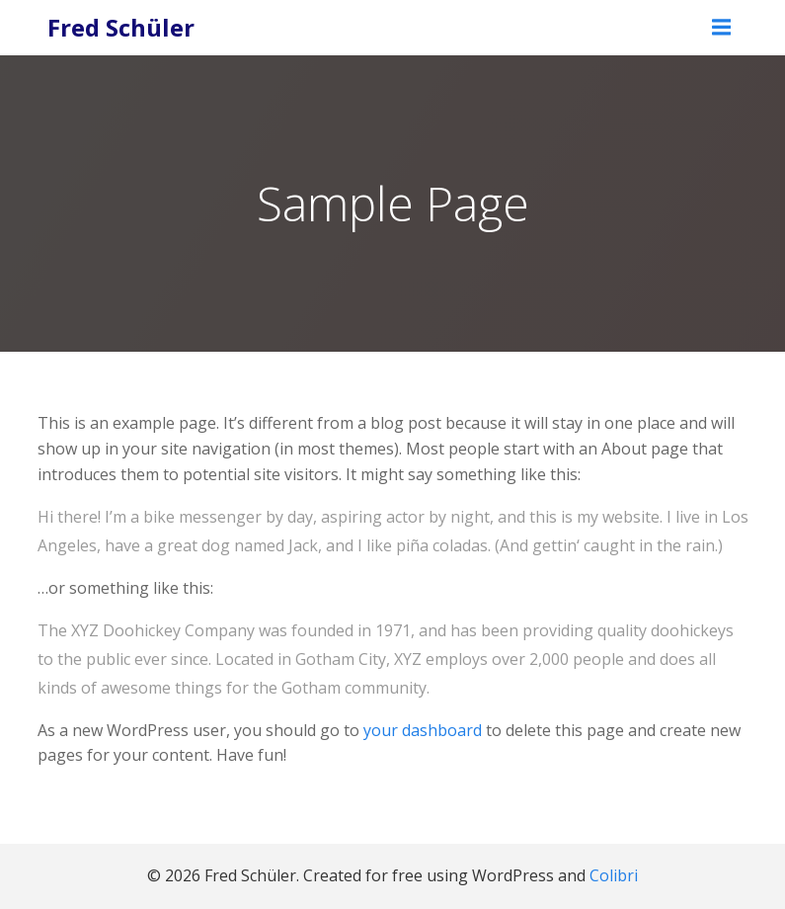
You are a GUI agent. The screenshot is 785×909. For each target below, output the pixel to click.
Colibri (613, 875)
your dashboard (422, 730)
